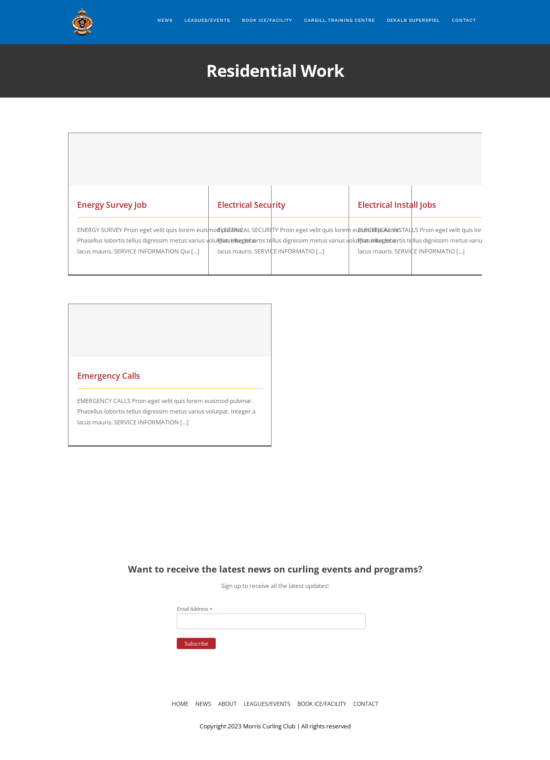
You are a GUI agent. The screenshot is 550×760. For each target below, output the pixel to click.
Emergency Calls (108, 375)
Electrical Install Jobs (397, 204)
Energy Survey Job (112, 204)
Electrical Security (251, 204)
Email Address (195, 609)
